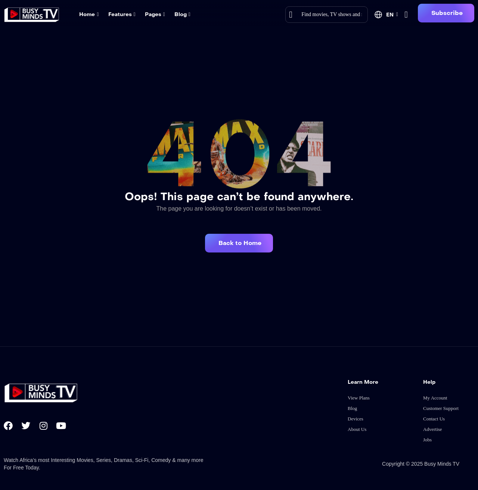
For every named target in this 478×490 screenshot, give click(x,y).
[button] (446, 13)
